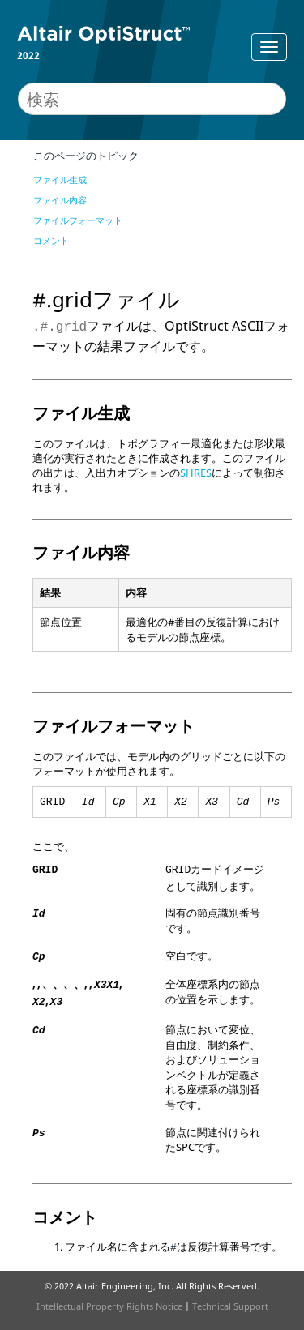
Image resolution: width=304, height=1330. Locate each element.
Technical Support (230, 1306)
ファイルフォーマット (77, 220)
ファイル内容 (60, 200)
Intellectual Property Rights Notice (109, 1306)
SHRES (196, 472)
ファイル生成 (60, 179)
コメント (51, 240)
